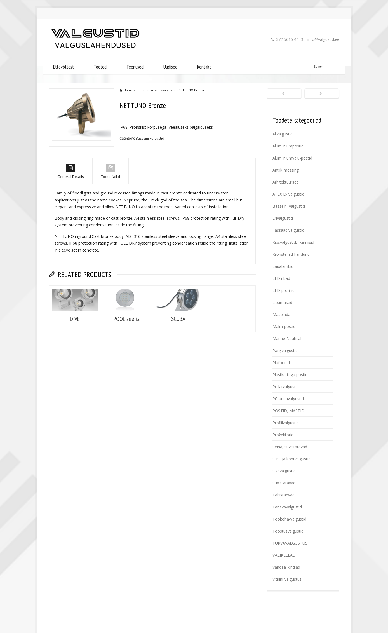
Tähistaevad (283, 495)
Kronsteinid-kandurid (291, 254)
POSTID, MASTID (288, 410)
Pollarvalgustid (285, 386)
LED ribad (281, 278)
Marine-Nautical (286, 338)
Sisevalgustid (284, 470)
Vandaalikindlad (286, 567)
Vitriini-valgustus (287, 579)
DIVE (75, 341)
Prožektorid (282, 434)
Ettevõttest (63, 67)
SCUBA (178, 341)
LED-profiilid (283, 290)
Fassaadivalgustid (288, 230)
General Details (70, 194)
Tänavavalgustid (287, 507)
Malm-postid (283, 326)
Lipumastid (282, 302)
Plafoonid (281, 362)
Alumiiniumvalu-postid (292, 158)
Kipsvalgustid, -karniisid (293, 242)
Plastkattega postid (289, 374)
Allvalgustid (282, 134)
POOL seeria (126, 341)
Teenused (135, 67)
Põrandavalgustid (288, 398)
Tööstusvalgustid (288, 531)
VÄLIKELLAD (284, 555)
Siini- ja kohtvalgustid (291, 458)
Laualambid (282, 266)
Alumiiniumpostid (288, 146)
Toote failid (110, 194)
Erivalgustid (282, 218)
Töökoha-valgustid (289, 519)
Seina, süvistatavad (289, 446)
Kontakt (204, 67)
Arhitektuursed (285, 182)
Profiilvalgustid (285, 422)
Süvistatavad (283, 483)
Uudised (170, 67)
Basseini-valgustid (150, 138)
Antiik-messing (285, 170)
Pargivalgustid (285, 350)
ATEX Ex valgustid (288, 194)
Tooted (100, 67)
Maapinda (281, 314)
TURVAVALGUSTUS (289, 543)
